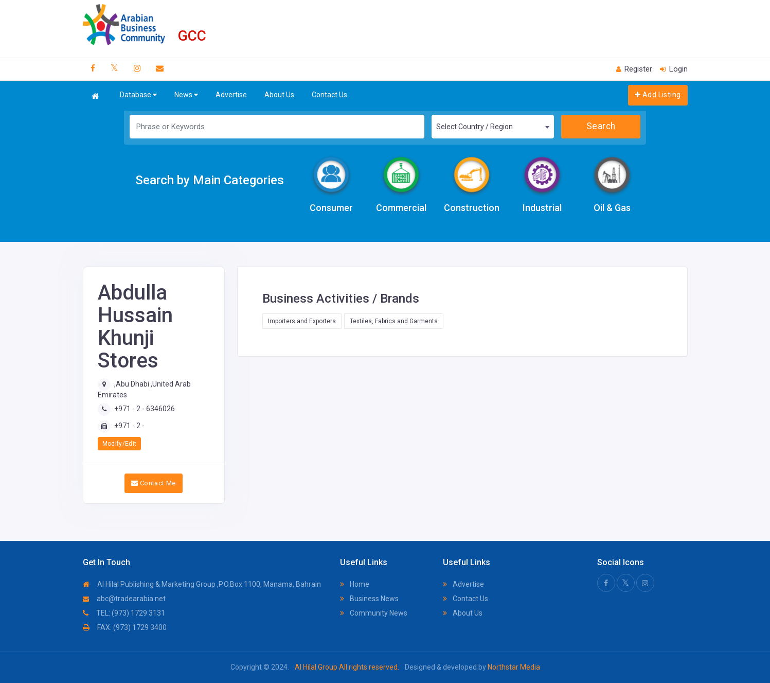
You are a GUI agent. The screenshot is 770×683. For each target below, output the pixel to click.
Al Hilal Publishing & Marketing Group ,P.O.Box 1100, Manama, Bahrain (202, 584)
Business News (369, 598)
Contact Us (329, 95)
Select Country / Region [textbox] (474, 126)
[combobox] (493, 126)
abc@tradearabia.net (124, 598)
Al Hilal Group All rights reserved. (347, 667)
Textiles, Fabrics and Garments (394, 321)
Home (354, 584)
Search (601, 126)
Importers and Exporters (302, 321)
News (186, 95)
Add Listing (658, 95)
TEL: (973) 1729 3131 (124, 613)
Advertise (231, 95)
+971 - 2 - (129, 426)
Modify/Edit (119, 443)
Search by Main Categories (209, 180)
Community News (373, 613)
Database (138, 95)
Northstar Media (513, 667)
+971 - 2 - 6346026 (144, 409)
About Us (279, 95)
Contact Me (153, 483)
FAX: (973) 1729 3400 (125, 627)
